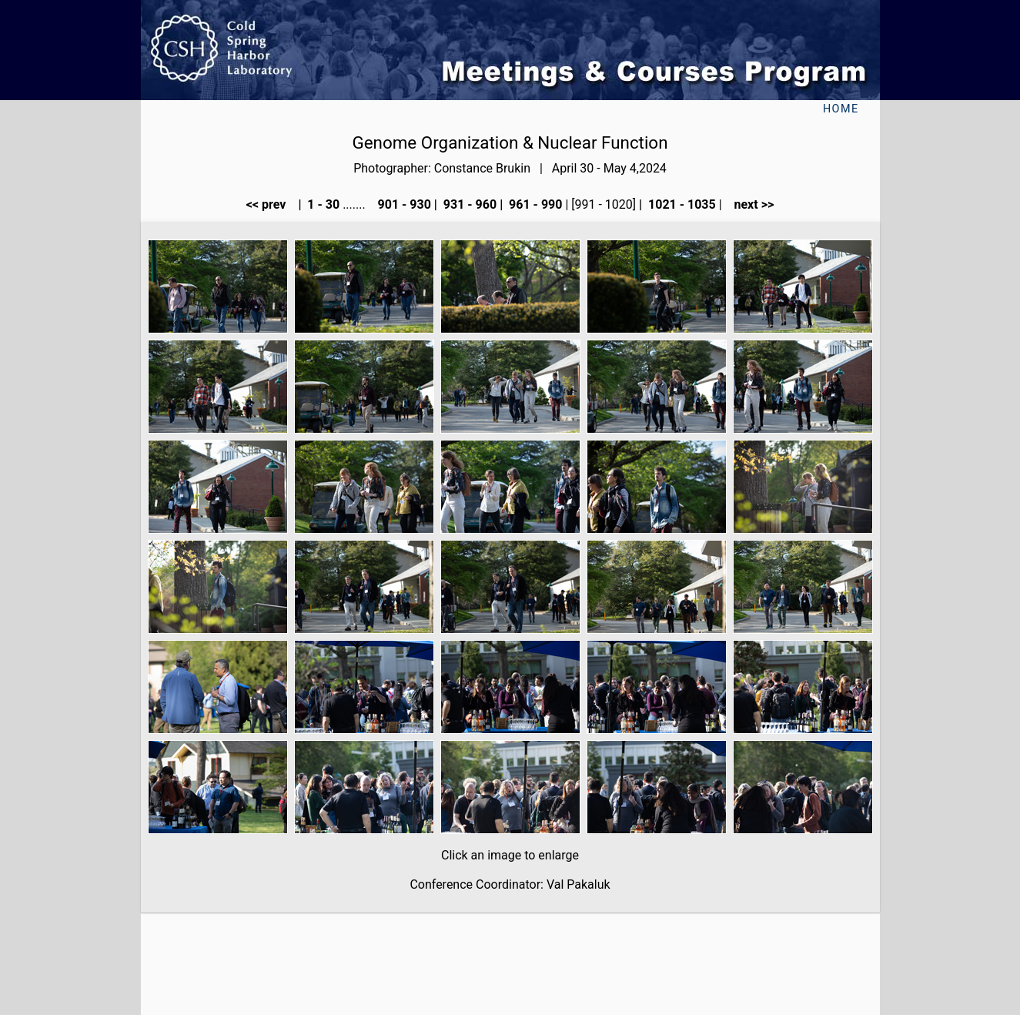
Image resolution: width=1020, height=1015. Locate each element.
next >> (749, 204)
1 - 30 (321, 204)
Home (841, 109)
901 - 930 (403, 204)
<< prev (271, 204)
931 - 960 (468, 204)
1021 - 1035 (680, 204)
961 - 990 (534, 204)
